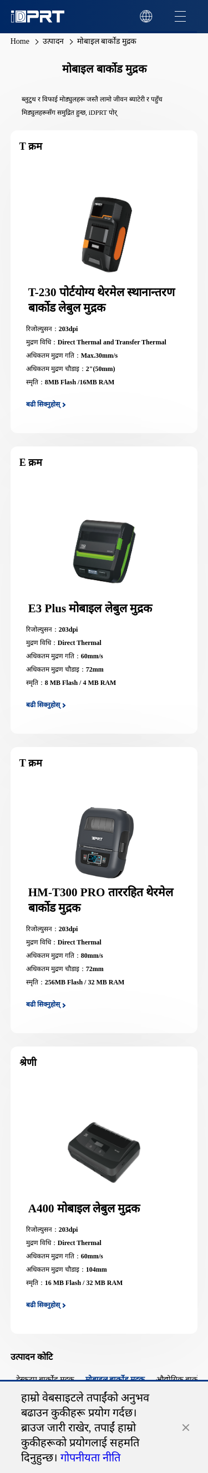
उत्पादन (53, 41)
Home (20, 41)
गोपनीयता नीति (90, 1457)
